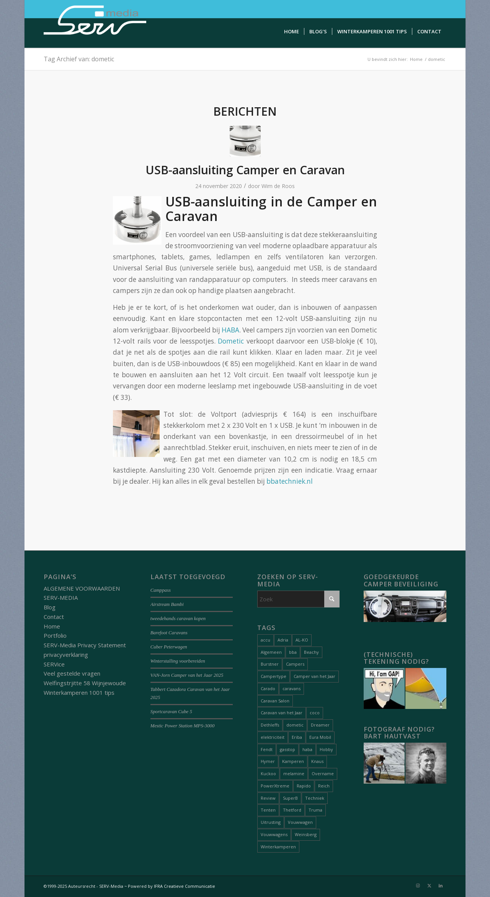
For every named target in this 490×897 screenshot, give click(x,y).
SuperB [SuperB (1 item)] (290, 798)
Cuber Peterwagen (168, 647)
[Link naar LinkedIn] (440, 885)
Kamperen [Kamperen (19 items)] (293, 761)
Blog (50, 607)
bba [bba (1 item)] (293, 652)
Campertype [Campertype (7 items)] (273, 676)
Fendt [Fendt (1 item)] (267, 749)
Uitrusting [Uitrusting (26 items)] (271, 822)
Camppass (160, 590)
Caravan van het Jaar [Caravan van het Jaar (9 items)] (281, 712)
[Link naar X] (429, 885)
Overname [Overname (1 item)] (323, 773)
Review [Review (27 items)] (268, 798)
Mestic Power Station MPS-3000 (182, 725)
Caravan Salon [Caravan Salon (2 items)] (275, 701)
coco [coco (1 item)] (315, 712)
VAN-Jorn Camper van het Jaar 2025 (187, 675)
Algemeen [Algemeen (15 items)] (271, 652)
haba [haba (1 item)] (307, 749)
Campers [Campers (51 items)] (295, 664)
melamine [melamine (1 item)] (293, 773)
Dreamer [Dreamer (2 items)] (320, 725)
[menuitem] (291, 32)
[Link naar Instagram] (417, 885)
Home (52, 626)
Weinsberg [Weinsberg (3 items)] (306, 834)
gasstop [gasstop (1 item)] (287, 749)
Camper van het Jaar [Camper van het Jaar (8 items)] (314, 676)
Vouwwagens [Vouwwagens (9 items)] (274, 834)
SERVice (54, 664)
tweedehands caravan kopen (178, 618)
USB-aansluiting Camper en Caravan (245, 170)
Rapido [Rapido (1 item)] (304, 786)
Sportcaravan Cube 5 (171, 711)
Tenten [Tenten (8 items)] (268, 810)
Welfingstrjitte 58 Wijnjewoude (85, 683)
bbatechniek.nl (289, 481)
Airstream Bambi (167, 604)
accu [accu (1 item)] (265, 640)
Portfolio (55, 635)
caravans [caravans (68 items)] (292, 688)
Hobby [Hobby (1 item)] (326, 749)
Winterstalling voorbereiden (177, 661)
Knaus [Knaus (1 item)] (317, 761)
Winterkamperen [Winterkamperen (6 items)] (278, 847)
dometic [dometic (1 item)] (295, 725)
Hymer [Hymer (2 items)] (268, 761)
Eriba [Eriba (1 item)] (297, 737)
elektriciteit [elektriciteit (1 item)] (272, 737)
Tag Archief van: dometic (79, 59)
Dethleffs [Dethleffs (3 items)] (270, 725)
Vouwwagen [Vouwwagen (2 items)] (300, 822)
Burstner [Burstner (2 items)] (270, 664)
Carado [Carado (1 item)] (268, 688)
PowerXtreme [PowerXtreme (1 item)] (275, 786)
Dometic (231, 341)
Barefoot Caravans (169, 632)
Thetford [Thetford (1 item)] (292, 810)
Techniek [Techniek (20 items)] (314, 798)
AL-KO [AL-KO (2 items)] (302, 640)
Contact (54, 616)
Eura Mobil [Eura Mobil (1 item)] (320, 737)
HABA (230, 330)
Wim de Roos (278, 186)
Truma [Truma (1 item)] (315, 810)
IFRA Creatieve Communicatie (184, 886)
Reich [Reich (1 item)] (324, 786)
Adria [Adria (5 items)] (283, 640)
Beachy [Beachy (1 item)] (311, 652)
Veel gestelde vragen (72, 673)
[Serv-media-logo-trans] (96, 24)
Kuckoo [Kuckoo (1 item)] (268, 773)
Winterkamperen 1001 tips (79, 692)
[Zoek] (298, 599)
